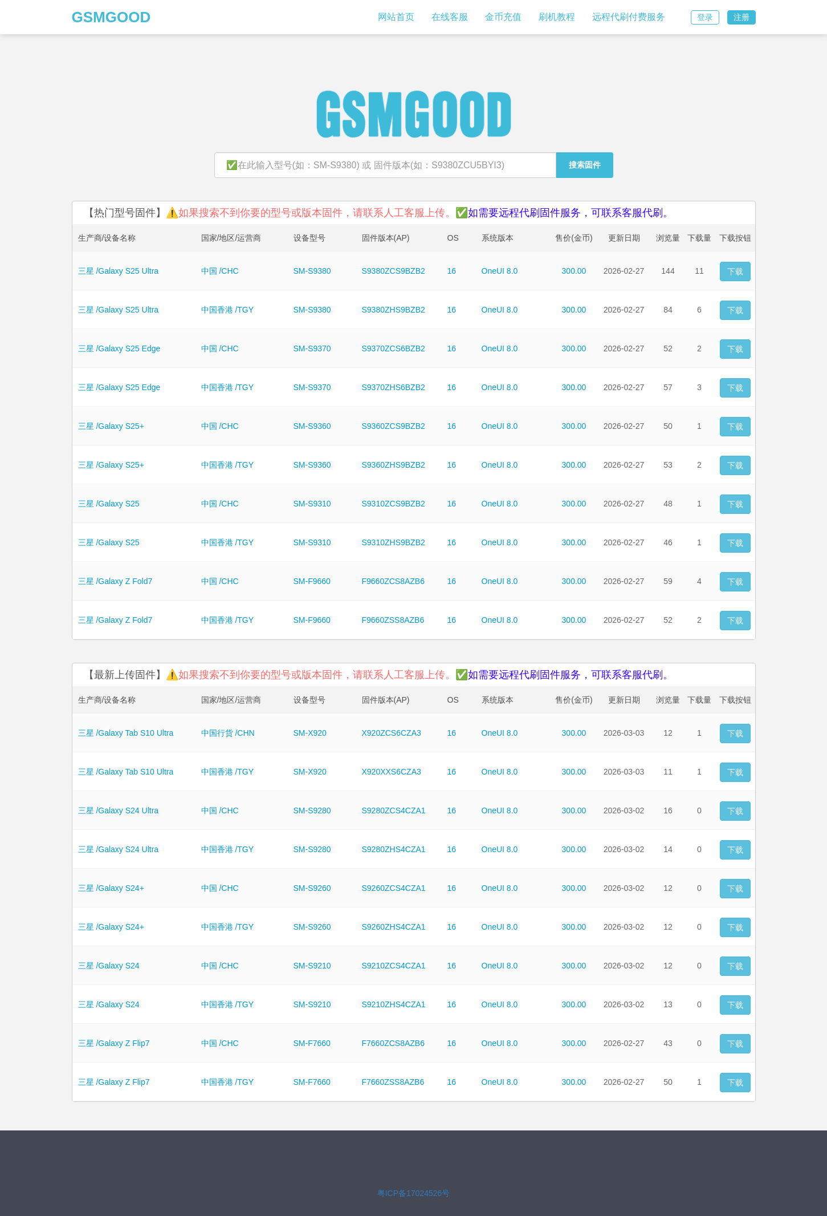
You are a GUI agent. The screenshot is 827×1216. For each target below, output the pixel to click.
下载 (735, 271)
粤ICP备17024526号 (413, 1193)
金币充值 (503, 17)
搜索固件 (585, 164)
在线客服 (449, 17)
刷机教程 (557, 17)
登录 (705, 17)
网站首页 (396, 17)
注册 (741, 17)
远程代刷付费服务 (628, 17)
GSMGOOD (111, 17)
